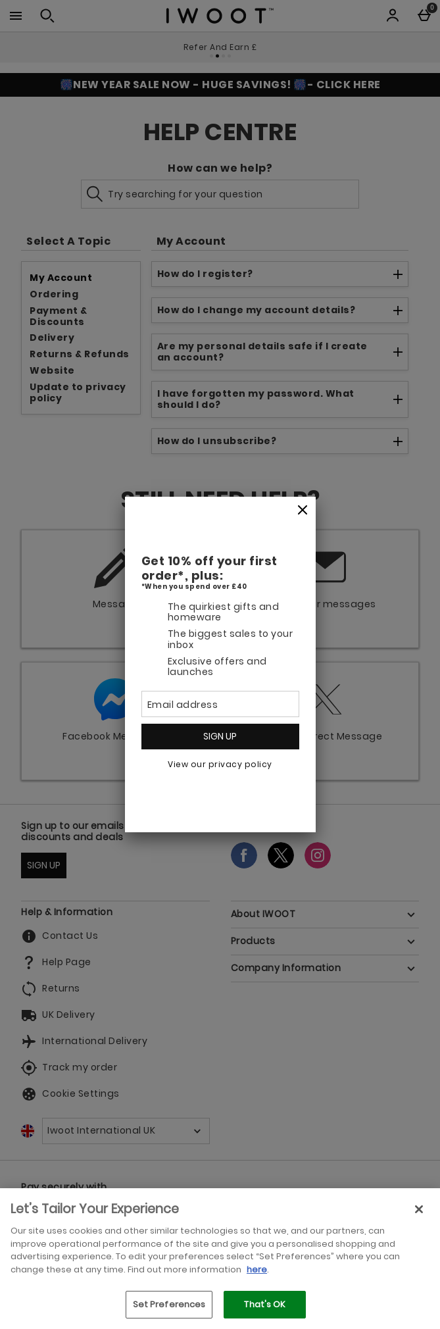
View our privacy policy (220, 764)
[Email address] (220, 704)
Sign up (220, 736)
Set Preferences (169, 1304)
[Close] (302, 510)
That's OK (264, 1304)
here (257, 1269)
